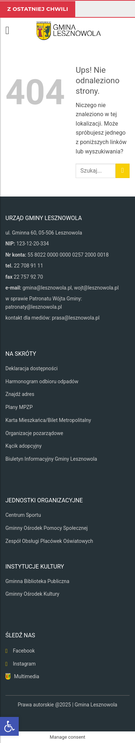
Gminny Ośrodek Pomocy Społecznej (46, 528)
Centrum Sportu (23, 515)
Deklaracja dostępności (31, 368)
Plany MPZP (19, 407)
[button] (10, 30)
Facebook (24, 651)
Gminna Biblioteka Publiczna (37, 581)
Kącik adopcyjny (23, 446)
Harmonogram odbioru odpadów (41, 381)
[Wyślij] (123, 171)
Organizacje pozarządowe (34, 433)
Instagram (24, 664)
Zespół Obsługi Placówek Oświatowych (49, 541)
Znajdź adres (19, 394)
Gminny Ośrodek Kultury (32, 594)
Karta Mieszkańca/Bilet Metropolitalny (48, 420)
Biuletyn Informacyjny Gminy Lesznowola (51, 459)
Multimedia (26, 676)
